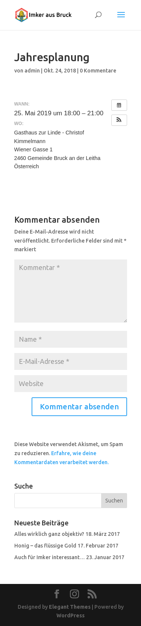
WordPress (70, 615)
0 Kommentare (98, 71)
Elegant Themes (70, 607)
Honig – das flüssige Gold (45, 546)
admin (32, 71)
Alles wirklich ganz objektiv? (49, 534)
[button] (119, 120)
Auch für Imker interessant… (49, 557)
